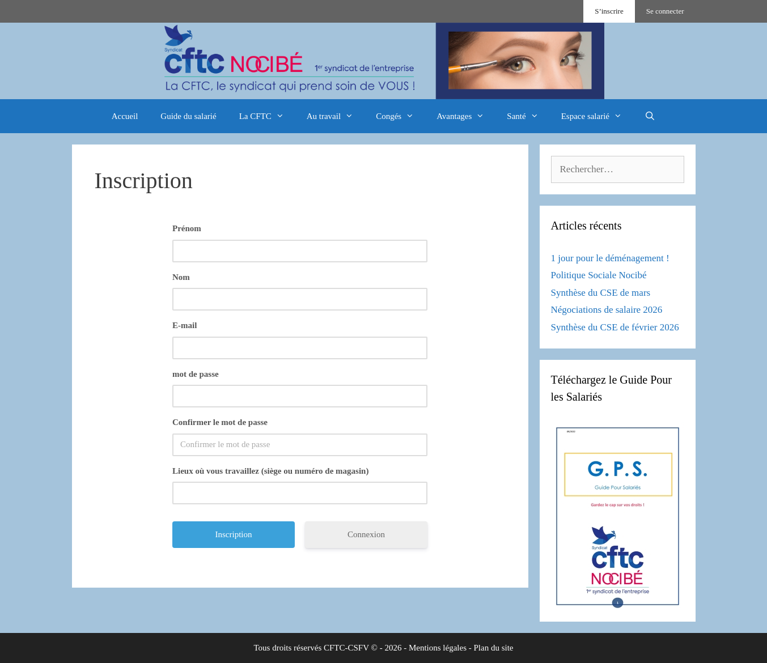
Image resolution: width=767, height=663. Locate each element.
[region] (383, 61)
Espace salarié (597, 116)
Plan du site (494, 647)
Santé (528, 116)
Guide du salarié (188, 116)
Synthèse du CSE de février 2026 (615, 327)
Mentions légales (438, 647)
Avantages (466, 116)
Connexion (366, 534)
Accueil (125, 116)
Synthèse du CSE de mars (601, 292)
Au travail (336, 116)
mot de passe (195, 374)
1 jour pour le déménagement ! (610, 258)
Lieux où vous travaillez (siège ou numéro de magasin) (270, 470)
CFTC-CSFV (346, 647)
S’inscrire (609, 11)
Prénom (186, 228)
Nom (181, 277)
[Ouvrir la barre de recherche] (650, 116)
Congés (400, 116)
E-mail (184, 325)
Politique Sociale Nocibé (599, 275)
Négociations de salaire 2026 (607, 309)
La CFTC (267, 116)
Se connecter (665, 11)
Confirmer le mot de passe (220, 422)
